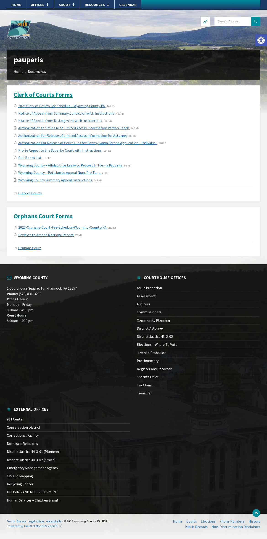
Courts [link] (191, 521)
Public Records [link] (196, 527)
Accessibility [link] (53, 521)
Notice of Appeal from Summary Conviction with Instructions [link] (66, 113)
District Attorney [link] (150, 328)
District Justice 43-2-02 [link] (155, 336)
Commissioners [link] (149, 312)
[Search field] (237, 21)
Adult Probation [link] (149, 288)
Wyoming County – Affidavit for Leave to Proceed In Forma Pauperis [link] (70, 165)
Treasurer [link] (144, 393)
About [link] (67, 4)
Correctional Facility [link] (23, 435)
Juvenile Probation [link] (151, 353)
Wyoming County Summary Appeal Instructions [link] (55, 180)
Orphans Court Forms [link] (43, 216)
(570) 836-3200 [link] (29, 294)
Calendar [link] (128, 4)
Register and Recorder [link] (154, 369)
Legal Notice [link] (36, 521)
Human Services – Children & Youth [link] (34, 500)
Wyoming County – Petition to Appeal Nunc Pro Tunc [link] (59, 172)
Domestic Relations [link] (22, 443)
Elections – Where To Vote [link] (157, 344)
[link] (261, 40)
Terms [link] (11, 521)
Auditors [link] (143, 304)
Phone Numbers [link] (232, 521)
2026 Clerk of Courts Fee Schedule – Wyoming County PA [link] (62, 106)
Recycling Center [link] (20, 484)
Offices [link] (40, 4)
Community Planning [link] (153, 320)
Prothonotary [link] (148, 361)
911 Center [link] (15, 419)
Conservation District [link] (23, 427)
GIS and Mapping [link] (20, 476)
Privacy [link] (21, 521)
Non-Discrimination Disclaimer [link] (235, 527)
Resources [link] (97, 4)
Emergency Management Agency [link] (32, 468)
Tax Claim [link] (144, 385)
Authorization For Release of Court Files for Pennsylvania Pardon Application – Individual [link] (87, 143)
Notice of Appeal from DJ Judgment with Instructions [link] (60, 121)
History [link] (254, 521)
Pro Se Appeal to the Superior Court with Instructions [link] (60, 150)
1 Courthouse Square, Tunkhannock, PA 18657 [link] (42, 288)
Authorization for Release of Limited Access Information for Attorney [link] (73, 135)
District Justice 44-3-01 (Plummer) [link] (34, 451)
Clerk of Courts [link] (30, 193)
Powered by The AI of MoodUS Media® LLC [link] (34, 526)
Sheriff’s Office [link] (148, 377)
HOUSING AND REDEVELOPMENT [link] (32, 492)
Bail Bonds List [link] (30, 158)
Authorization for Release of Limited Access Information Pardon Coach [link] (74, 128)
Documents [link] (37, 71)
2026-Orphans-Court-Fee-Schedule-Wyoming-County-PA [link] (62, 227)
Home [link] (16, 4)
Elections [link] (208, 521)
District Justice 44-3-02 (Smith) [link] (31, 460)
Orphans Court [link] (29, 248)
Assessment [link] (146, 296)
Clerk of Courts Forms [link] (43, 94)
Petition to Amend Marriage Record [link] (46, 235)
